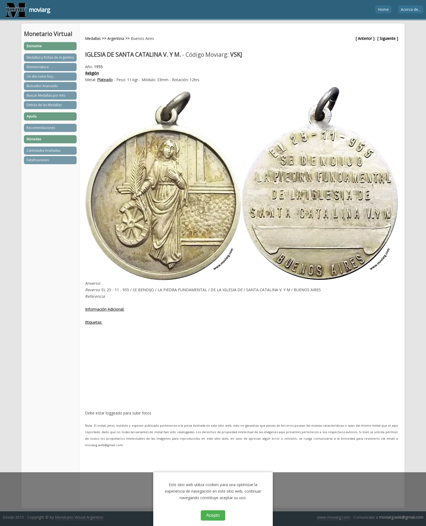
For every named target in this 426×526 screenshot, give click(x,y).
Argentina (115, 38)
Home (383, 9)
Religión (92, 73)
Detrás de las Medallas (44, 105)
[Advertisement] (241, 372)
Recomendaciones (41, 127)
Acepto (213, 515)
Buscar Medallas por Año (46, 95)
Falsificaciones (38, 160)
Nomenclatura (38, 67)
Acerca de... (411, 9)
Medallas (93, 38)
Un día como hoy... (41, 76)
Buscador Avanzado (42, 86)
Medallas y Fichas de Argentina (50, 57)
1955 (98, 66)
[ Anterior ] (365, 38)
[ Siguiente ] (387, 38)
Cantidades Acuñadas (43, 150)
